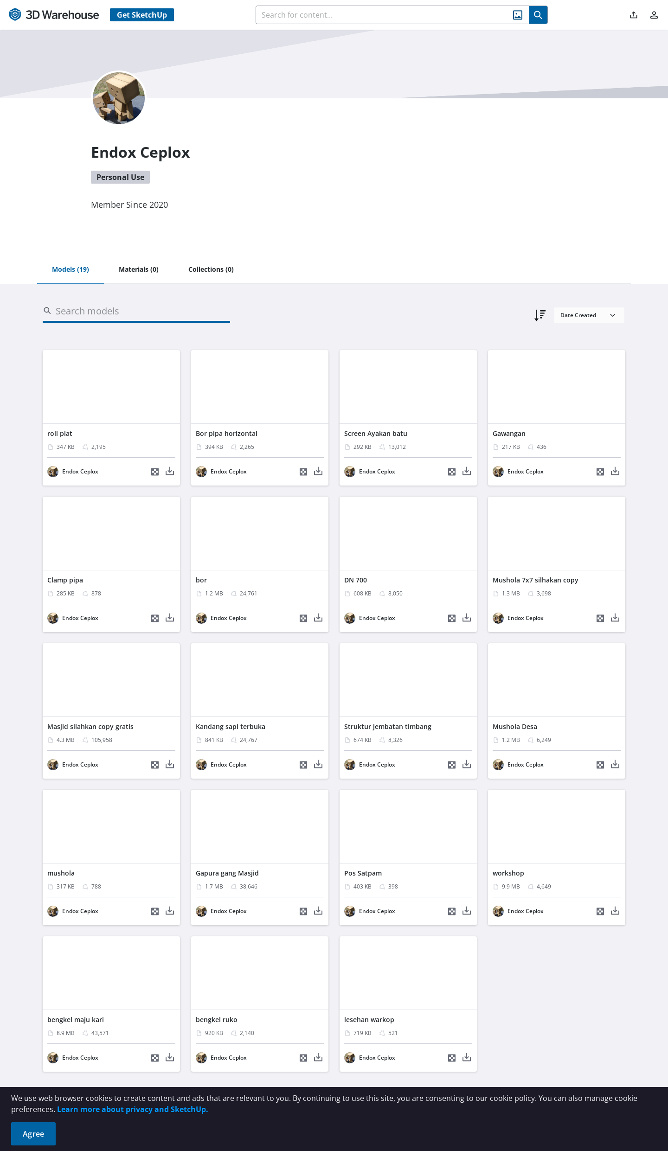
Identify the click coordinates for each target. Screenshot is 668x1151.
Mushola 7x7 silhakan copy (535, 580)
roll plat (59, 433)
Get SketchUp (142, 15)
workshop (508, 873)
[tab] (70, 270)
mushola (61, 873)
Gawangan (509, 433)
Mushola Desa (515, 726)
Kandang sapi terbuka (230, 726)
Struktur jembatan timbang (387, 726)
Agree (33, 1134)
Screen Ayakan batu (375, 433)
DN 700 (355, 580)
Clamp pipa (65, 580)
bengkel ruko (217, 1019)
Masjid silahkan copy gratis (90, 726)
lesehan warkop (369, 1019)
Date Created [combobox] (578, 315)
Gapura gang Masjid (227, 873)
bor (201, 580)
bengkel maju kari (75, 1019)
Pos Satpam (363, 873)
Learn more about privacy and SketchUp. (132, 1109)
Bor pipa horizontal (226, 433)
